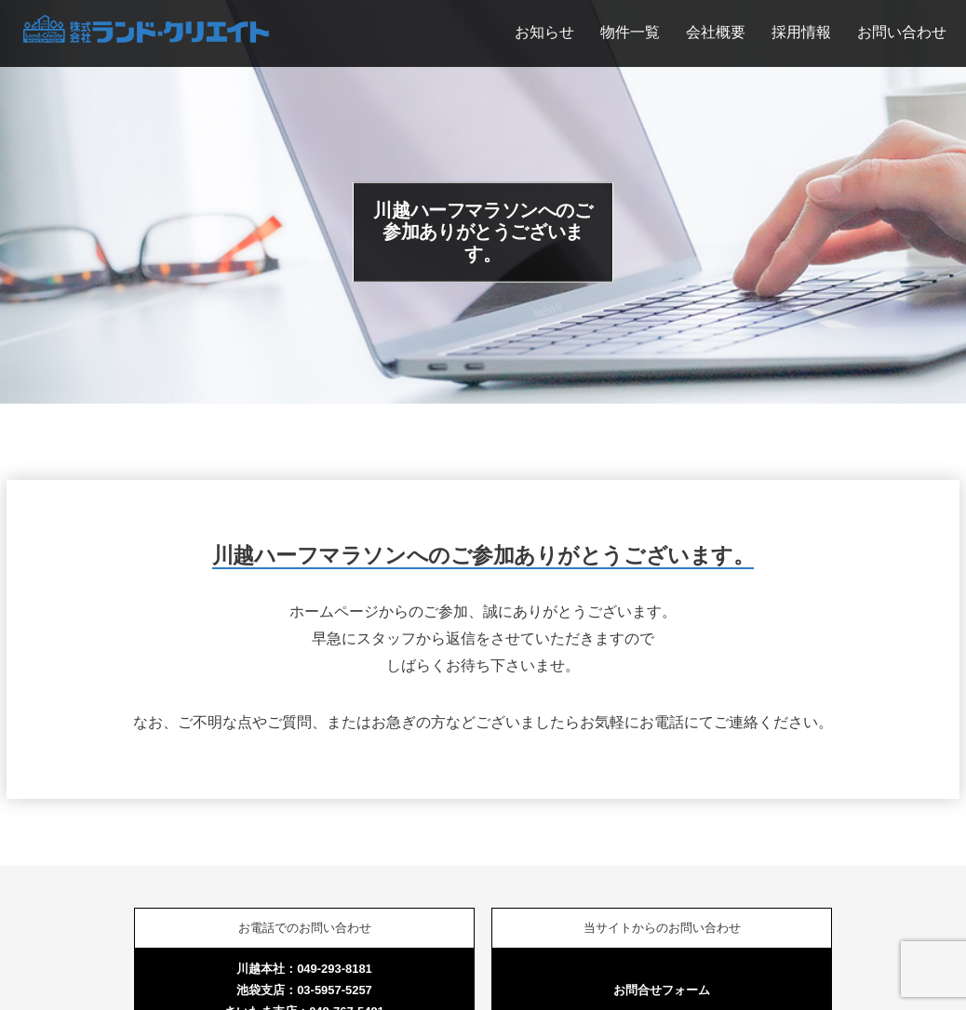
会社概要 (715, 31)
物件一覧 (630, 31)
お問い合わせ (901, 31)
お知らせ (544, 31)
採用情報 (801, 31)
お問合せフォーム (661, 990)
